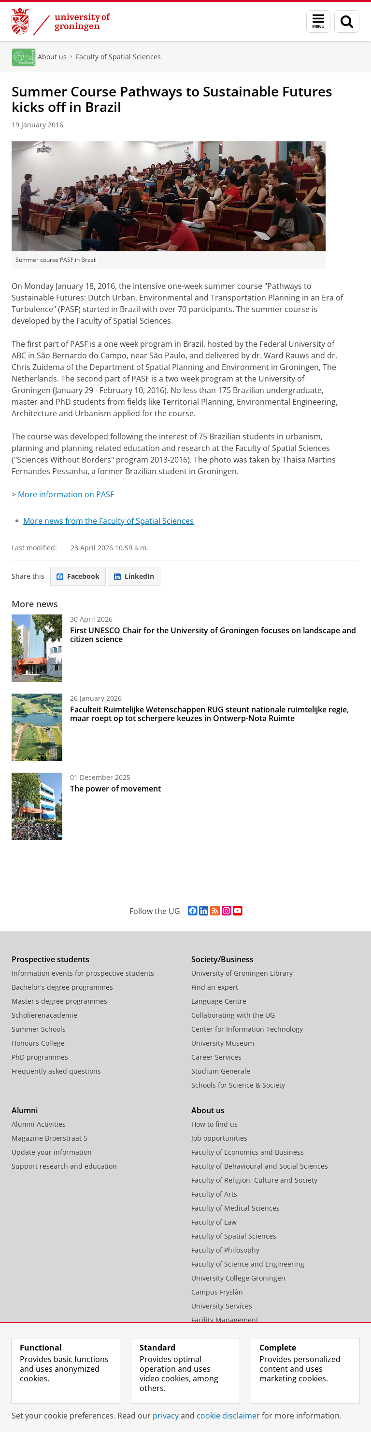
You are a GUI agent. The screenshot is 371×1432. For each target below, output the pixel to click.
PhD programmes (40, 1057)
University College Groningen (238, 1277)
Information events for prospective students (83, 973)
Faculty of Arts (214, 1194)
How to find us (214, 1124)
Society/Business (222, 959)
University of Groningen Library (242, 973)
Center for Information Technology (247, 1029)
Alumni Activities (39, 1124)
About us (52, 56)
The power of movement (115, 788)
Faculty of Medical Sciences (235, 1208)
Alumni (25, 1110)
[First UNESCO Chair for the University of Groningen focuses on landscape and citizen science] (37, 648)
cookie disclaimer (228, 1415)
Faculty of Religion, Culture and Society (254, 1180)
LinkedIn (134, 576)
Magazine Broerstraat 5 (49, 1138)
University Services (221, 1305)
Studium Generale (220, 1071)
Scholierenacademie (44, 1015)
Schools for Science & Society (238, 1085)
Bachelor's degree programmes (62, 987)
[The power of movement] (37, 806)
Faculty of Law (214, 1222)
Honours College (38, 1043)
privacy (166, 1415)
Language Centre (218, 1001)
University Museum (222, 1043)
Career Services (216, 1057)
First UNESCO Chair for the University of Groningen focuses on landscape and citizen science (213, 634)
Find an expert (214, 987)
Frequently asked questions (56, 1071)
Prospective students (50, 959)
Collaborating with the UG (233, 1015)
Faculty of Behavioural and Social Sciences (259, 1166)
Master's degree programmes (59, 1001)
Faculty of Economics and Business (247, 1152)
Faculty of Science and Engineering (247, 1263)
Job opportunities (219, 1138)
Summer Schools (39, 1029)
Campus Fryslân (217, 1291)
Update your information (52, 1152)
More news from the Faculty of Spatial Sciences (108, 521)
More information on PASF (66, 494)
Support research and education (64, 1166)
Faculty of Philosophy (225, 1250)
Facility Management (224, 1319)
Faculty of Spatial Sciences (118, 56)
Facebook (78, 576)
